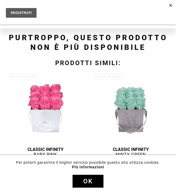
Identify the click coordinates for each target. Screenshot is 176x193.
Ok (88, 181)
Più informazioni (88, 167)
